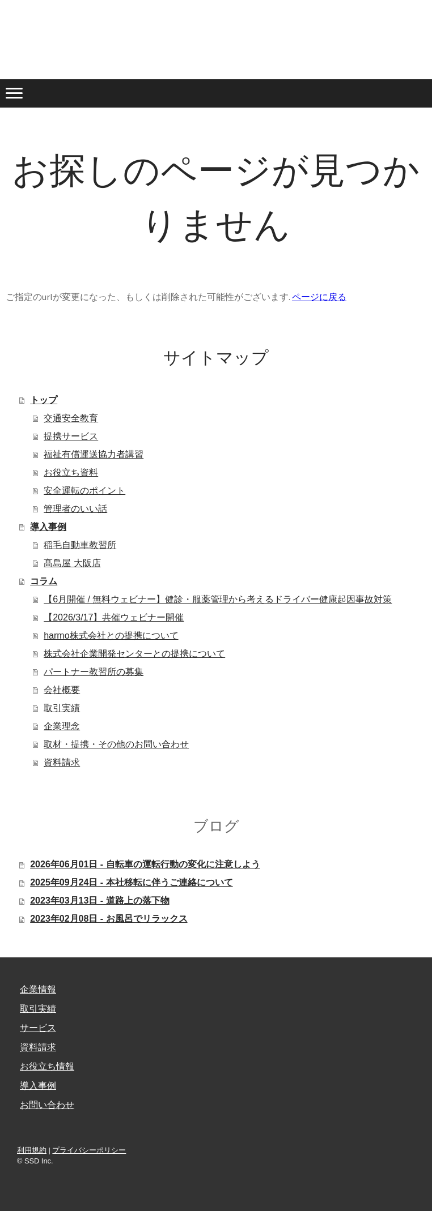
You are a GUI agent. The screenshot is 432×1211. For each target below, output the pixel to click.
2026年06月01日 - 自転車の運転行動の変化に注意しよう (145, 864)
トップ (43, 400)
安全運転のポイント (84, 490)
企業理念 (62, 726)
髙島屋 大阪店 (72, 563)
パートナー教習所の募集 (93, 672)
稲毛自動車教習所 (80, 545)
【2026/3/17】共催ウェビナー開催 (114, 617)
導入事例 (48, 527)
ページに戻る (319, 296)
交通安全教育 (71, 418)
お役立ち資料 (71, 472)
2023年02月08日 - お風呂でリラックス (108, 918)
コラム (43, 581)
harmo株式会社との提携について (111, 635)
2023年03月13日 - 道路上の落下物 (99, 900)
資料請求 (62, 762)
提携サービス (71, 436)
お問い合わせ (47, 1105)
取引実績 (62, 708)
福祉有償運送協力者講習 (93, 454)
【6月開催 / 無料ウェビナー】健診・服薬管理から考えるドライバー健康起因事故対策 (218, 599)
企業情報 (38, 989)
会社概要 (62, 690)
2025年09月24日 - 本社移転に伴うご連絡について (131, 882)
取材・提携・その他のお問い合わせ (116, 744)
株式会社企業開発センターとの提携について (134, 653)
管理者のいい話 (75, 509)
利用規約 (31, 1150)
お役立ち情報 (47, 1066)
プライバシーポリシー (89, 1150)
